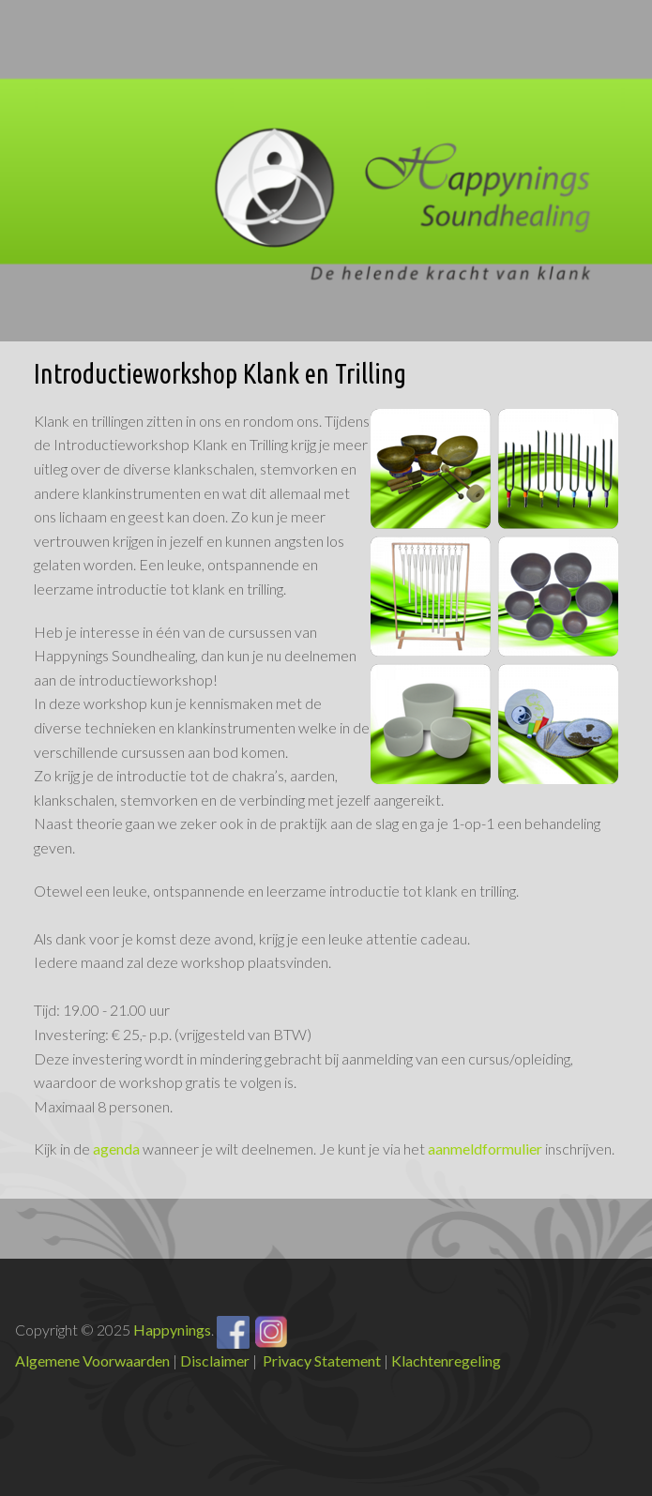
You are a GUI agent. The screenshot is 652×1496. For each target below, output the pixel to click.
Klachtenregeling (446, 1360)
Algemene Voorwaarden (92, 1360)
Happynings (172, 1329)
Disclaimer (215, 1360)
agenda (116, 1148)
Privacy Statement (322, 1360)
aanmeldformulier (485, 1148)
